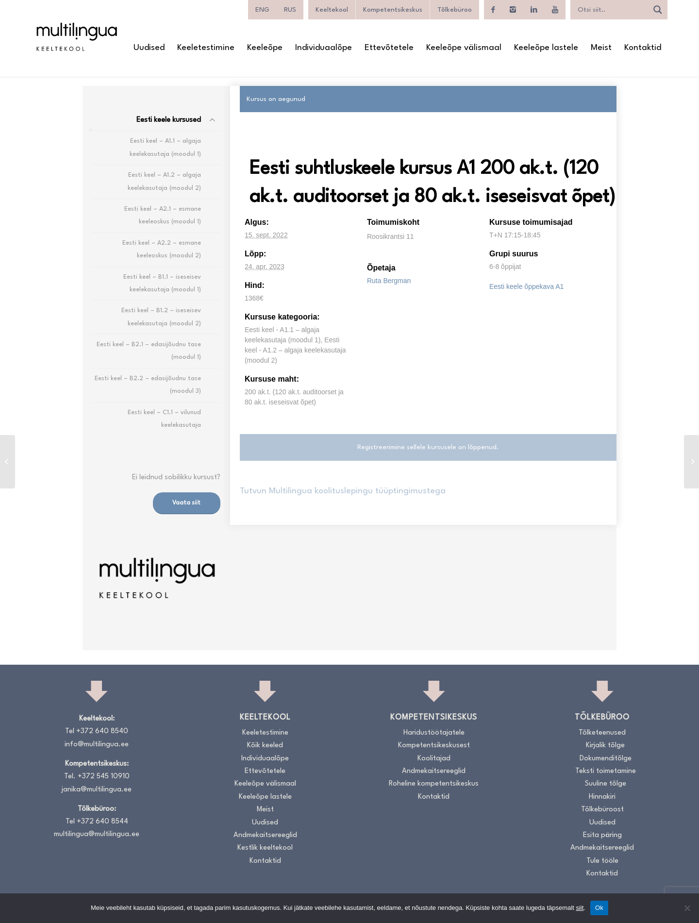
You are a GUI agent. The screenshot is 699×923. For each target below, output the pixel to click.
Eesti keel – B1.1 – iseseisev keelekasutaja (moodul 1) (162, 283)
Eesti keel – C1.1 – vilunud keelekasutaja (164, 418)
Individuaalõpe (265, 758)
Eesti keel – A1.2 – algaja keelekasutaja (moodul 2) (164, 181)
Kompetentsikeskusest (434, 745)
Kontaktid (265, 861)
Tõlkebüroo (454, 9)
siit (579, 907)
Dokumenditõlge (606, 758)
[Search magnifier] (657, 9)
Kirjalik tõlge (605, 745)
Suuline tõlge (605, 784)
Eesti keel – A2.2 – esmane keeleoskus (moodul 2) (161, 249)
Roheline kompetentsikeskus (434, 784)
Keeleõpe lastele (265, 797)
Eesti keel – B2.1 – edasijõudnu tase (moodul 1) (149, 350)
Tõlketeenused (602, 733)
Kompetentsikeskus (392, 9)
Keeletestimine (265, 733)
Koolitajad (433, 758)
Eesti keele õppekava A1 (526, 286)
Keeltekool (332, 9)
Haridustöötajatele (434, 733)
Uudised (265, 822)
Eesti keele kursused (168, 120)
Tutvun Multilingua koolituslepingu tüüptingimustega (343, 491)
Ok (599, 907)
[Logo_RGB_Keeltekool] (76, 36)
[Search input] (612, 9)
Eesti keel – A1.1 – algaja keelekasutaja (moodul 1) (165, 147)
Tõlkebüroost (602, 809)
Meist (265, 809)
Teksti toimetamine (605, 771)
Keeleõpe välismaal (265, 784)
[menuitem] (149, 48)
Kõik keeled (265, 745)
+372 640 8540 (102, 731)
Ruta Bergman (389, 281)
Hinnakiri (602, 797)
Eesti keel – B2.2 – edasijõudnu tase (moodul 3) (148, 384)
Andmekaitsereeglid (265, 835)
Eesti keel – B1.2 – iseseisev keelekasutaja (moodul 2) (161, 316)
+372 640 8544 (102, 821)
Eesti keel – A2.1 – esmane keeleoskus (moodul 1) (162, 215)
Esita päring (602, 835)
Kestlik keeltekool (265, 848)
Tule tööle (602, 861)
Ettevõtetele (265, 771)
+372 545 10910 (104, 776)
